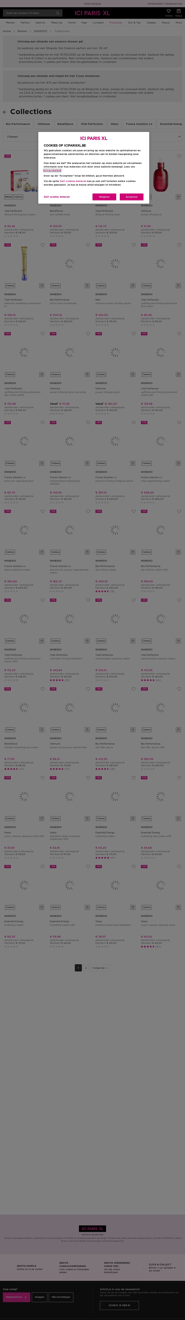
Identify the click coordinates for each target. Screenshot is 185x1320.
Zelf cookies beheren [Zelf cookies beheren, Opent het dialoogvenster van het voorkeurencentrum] (57, 197)
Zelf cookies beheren (73, 181)
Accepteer (132, 197)
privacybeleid (52, 170)
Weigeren (104, 197)
